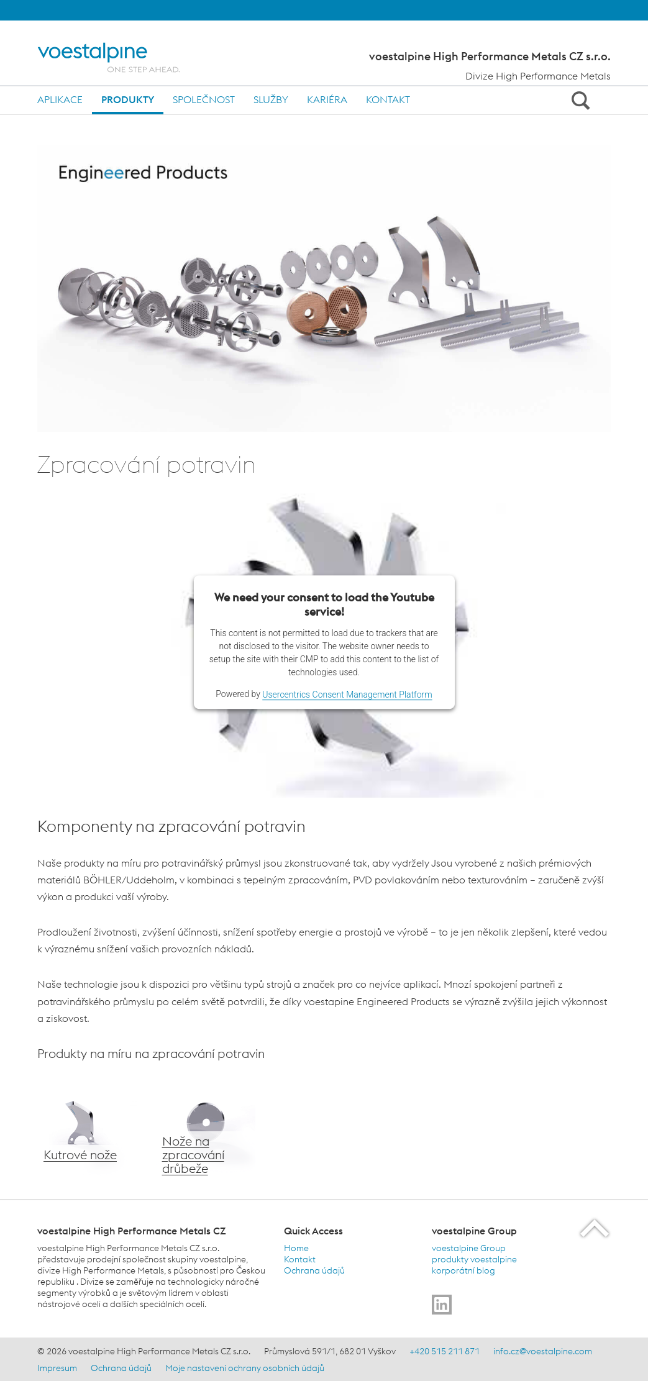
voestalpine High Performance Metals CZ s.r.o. (490, 57)
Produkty (127, 99)
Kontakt (388, 99)
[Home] (119, 57)
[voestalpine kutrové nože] (87, 1130)
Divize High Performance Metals (538, 76)
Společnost (204, 99)
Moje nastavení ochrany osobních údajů (244, 1368)
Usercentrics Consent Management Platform (347, 695)
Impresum (57, 1368)
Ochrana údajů (314, 1270)
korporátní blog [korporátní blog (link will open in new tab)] (463, 1270)
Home (296, 1248)
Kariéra (327, 99)
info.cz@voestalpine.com (542, 1351)
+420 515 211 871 (444, 1351)
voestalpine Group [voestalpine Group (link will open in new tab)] (469, 1248)
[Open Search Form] (578, 100)
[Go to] (442, 1305)
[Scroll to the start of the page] (595, 1228)
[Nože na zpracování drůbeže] (206, 1130)
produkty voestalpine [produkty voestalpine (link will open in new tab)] (474, 1259)
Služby (270, 99)
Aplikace (60, 99)
